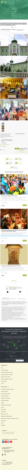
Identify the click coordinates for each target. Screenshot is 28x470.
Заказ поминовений (4, 400)
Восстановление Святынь (6, 393)
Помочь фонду (4, 381)
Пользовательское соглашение (7, 374)
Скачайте (4, 447)
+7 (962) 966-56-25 (8, 463)
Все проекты (14, 280)
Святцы (2, 407)
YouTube (6, 442)
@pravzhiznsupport (8, 462)
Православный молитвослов (13, 286)
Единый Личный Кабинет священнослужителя (9, 418)
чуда (14, 13)
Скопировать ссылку (20, 360)
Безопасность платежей (5, 376)
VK (3, 442)
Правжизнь (22, 150)
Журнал (2, 402)
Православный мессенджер (6, 416)
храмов (14, 8)
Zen (11, 442)
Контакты (3, 146)
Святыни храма (13, 298)
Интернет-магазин (4, 391)
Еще (5, 137)
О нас (2, 367)
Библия (2, 422)
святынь (14, 11)
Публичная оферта (4, 370)
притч (14, 15)
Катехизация (3, 409)
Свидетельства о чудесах (22, 298)
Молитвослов (3, 420)
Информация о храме (5, 298)
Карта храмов (3, 411)
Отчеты (2, 383)
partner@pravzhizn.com (6, 464)
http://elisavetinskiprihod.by (6, 144)
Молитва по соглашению (5, 398)
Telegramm (8, 442)
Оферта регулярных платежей (6, 379)
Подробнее (24, 205)
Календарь (3, 425)
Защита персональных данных (7, 372)
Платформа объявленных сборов (7, 389)
